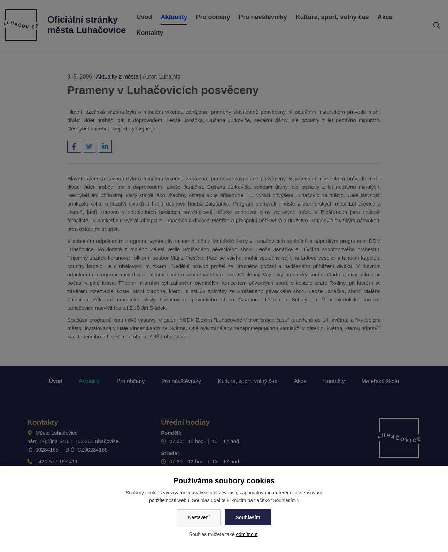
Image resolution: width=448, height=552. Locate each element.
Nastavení (199, 517)
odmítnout (246, 534)
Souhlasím (247, 517)
